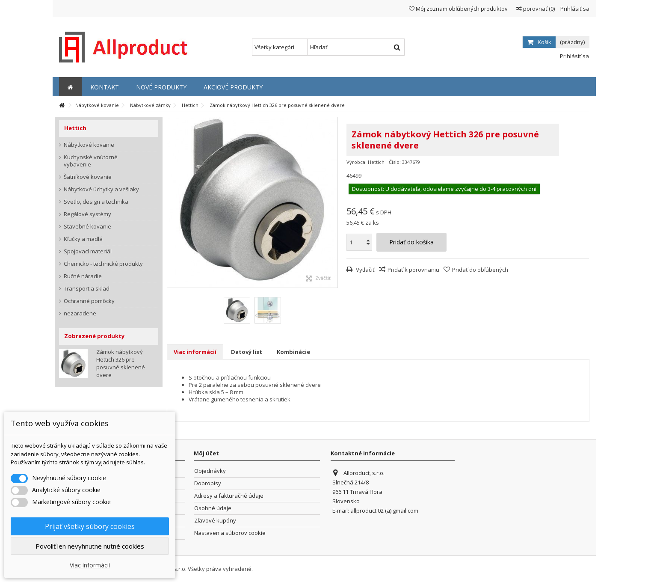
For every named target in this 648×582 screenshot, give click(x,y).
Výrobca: (356, 162)
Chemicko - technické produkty (103, 263)
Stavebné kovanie (87, 226)
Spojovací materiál (88, 251)
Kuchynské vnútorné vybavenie (91, 161)
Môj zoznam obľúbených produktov (458, 8)
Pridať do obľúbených (480, 269)
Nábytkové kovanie (89, 144)
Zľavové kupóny (215, 520)
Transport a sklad (86, 288)
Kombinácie (293, 352)
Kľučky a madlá (83, 239)
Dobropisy (207, 483)
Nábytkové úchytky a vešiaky (101, 189)
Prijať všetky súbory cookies (90, 526)
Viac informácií (195, 352)
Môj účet (206, 453)
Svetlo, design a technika (96, 201)
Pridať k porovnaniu (413, 269)
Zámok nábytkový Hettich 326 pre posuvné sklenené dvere (120, 363)
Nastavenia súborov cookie (230, 533)
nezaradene (80, 313)
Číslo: (395, 162)
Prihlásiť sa (574, 8)
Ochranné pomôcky (89, 301)
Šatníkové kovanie (88, 177)
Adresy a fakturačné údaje (228, 495)
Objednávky (210, 471)
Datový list (246, 352)
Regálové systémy (87, 214)
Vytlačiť (365, 269)
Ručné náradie (83, 276)
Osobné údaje (212, 508)
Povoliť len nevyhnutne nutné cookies (90, 546)
